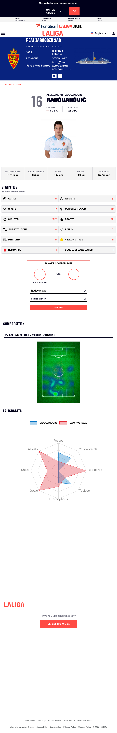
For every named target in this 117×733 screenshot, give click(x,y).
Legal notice (55, 727)
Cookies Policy (84, 727)
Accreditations (54, 721)
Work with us (69, 721)
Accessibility (42, 727)
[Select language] (99, 33)
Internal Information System (22, 727)
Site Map (42, 721)
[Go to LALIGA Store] (58, 26)
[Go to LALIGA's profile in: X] (54, 76)
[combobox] (58, 291)
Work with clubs (84, 721)
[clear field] (85, 291)
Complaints (30, 721)
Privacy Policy (69, 727)
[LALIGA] (53, 33)
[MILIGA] (112, 33)
